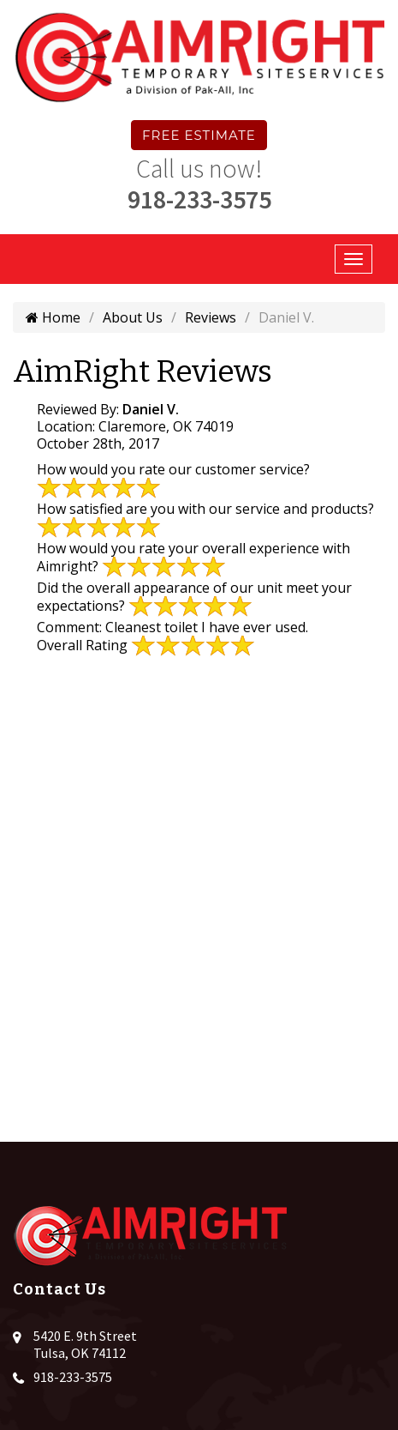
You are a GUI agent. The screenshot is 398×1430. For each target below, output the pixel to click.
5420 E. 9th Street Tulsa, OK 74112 (85, 1344)
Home (53, 317)
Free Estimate (199, 135)
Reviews (210, 317)
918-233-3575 (199, 199)
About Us (133, 317)
